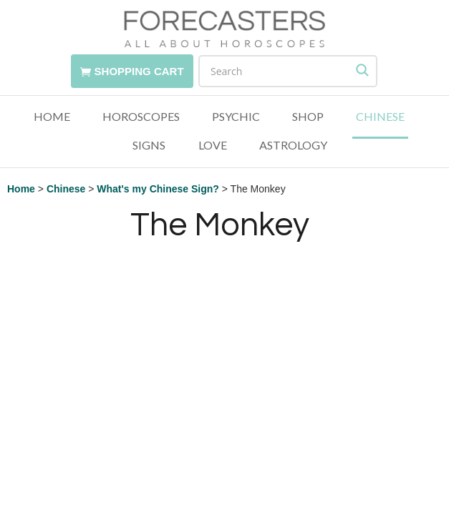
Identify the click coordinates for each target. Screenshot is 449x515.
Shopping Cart (139, 71)
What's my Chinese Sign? (158, 189)
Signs (148, 145)
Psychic (236, 117)
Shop (308, 117)
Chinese (380, 117)
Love (212, 145)
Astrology (293, 145)
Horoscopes (141, 117)
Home (52, 117)
